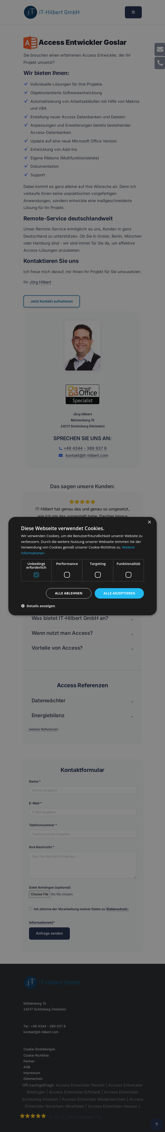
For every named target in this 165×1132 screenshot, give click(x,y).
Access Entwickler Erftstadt (74, 1092)
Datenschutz (33, 1078)
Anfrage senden (49, 933)
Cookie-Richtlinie (36, 1055)
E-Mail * (35, 803)
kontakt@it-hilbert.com (87, 455)
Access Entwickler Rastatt (80, 1085)
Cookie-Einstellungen (39, 1049)
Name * (35, 781)
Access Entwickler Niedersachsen (94, 1099)
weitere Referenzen (43, 729)
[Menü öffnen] (133, 12)
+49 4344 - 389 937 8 (85, 448)
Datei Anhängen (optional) (64, 891)
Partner (29, 1061)
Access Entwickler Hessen (113, 1106)
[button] (32, 524)
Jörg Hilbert (40, 282)
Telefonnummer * (43, 825)
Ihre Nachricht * (41, 847)
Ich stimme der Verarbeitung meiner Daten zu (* (79, 916)
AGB (26, 1067)
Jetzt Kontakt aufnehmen (51, 301)
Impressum (31, 1073)
